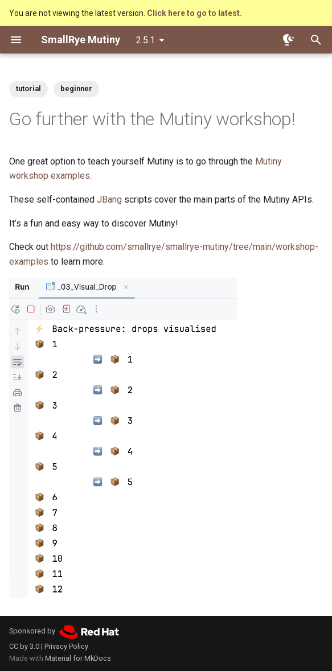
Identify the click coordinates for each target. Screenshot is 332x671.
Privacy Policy (66, 646)
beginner (76, 88)
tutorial (28, 88)
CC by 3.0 (24, 646)
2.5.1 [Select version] (145, 40)
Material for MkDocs (78, 658)
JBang (109, 199)
